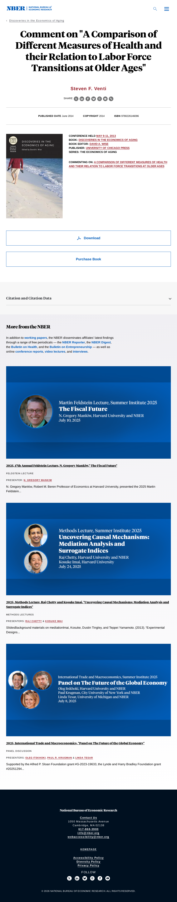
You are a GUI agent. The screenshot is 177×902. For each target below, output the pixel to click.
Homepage (88, 849)
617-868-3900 (88, 829)
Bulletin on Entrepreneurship (71, 347)
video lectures (55, 351)
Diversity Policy (88, 861)
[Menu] (166, 9)
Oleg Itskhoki (35, 757)
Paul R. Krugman (59, 757)
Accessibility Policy (88, 857)
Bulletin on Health (24, 347)
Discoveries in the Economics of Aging (36, 20)
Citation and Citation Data (29, 298)
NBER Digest (101, 342)
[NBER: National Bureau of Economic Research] (32, 9)
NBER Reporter (73, 342)
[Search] (155, 9)
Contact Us (88, 817)
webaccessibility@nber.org (88, 836)
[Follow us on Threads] (92, 878)
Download (88, 238)
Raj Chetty (33, 621)
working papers (35, 337)
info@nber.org (88, 832)
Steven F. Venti (88, 88)
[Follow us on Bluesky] (84, 878)
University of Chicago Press (108, 147)
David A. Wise (99, 143)
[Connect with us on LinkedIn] (77, 878)
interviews (80, 351)
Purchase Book (88, 259)
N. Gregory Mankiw (38, 480)
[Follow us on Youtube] (107, 878)
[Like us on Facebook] (100, 878)
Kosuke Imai (54, 621)
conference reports (29, 351)
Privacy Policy (89, 865)
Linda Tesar (84, 757)
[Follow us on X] (69, 878)
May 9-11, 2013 (106, 135)
